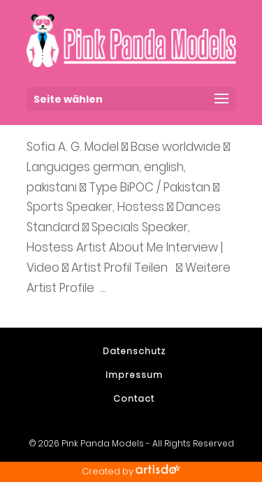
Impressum (134, 375)
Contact (133, 398)
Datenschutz (134, 351)
